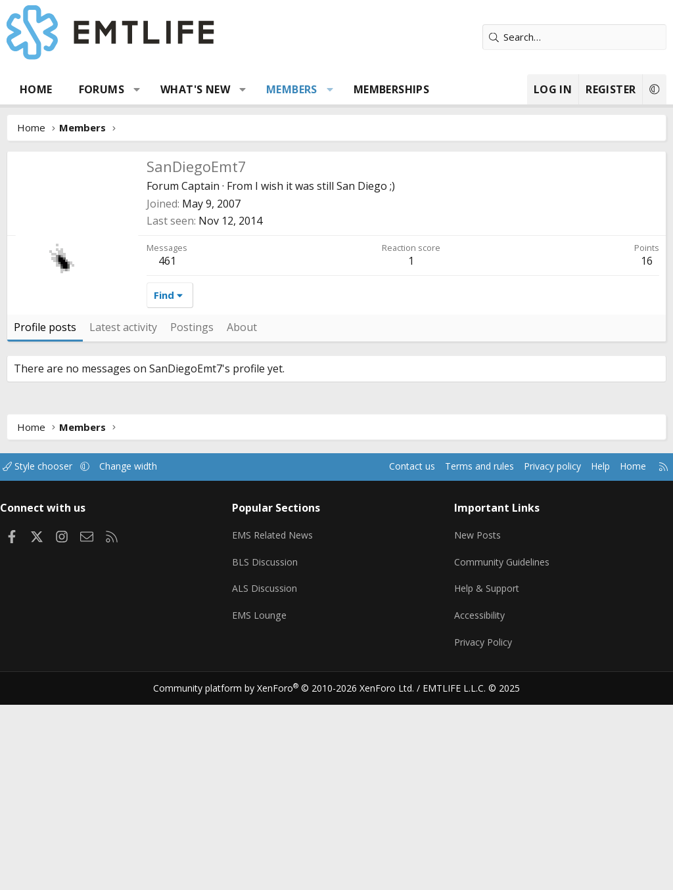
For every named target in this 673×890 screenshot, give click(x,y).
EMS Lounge (263, 805)
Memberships (391, 89)
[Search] (574, 37)
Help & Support (486, 779)
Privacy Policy (482, 830)
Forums (101, 89)
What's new (195, 89)
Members (291, 89)
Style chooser (50, 663)
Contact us (386, 663)
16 (647, 458)
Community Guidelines (501, 754)
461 (167, 458)
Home (36, 89)
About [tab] (242, 524)
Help (586, 663)
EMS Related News (278, 728)
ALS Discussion (268, 779)
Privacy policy (535, 663)
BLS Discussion (269, 754)
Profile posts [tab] (45, 524)
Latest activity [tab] (123, 524)
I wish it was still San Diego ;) (325, 383)
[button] (137, 89)
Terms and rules (457, 663)
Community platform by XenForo (292, 874)
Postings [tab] (192, 524)
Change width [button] (145, 663)
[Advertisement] (336, 250)
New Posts (476, 728)
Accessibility (478, 805)
